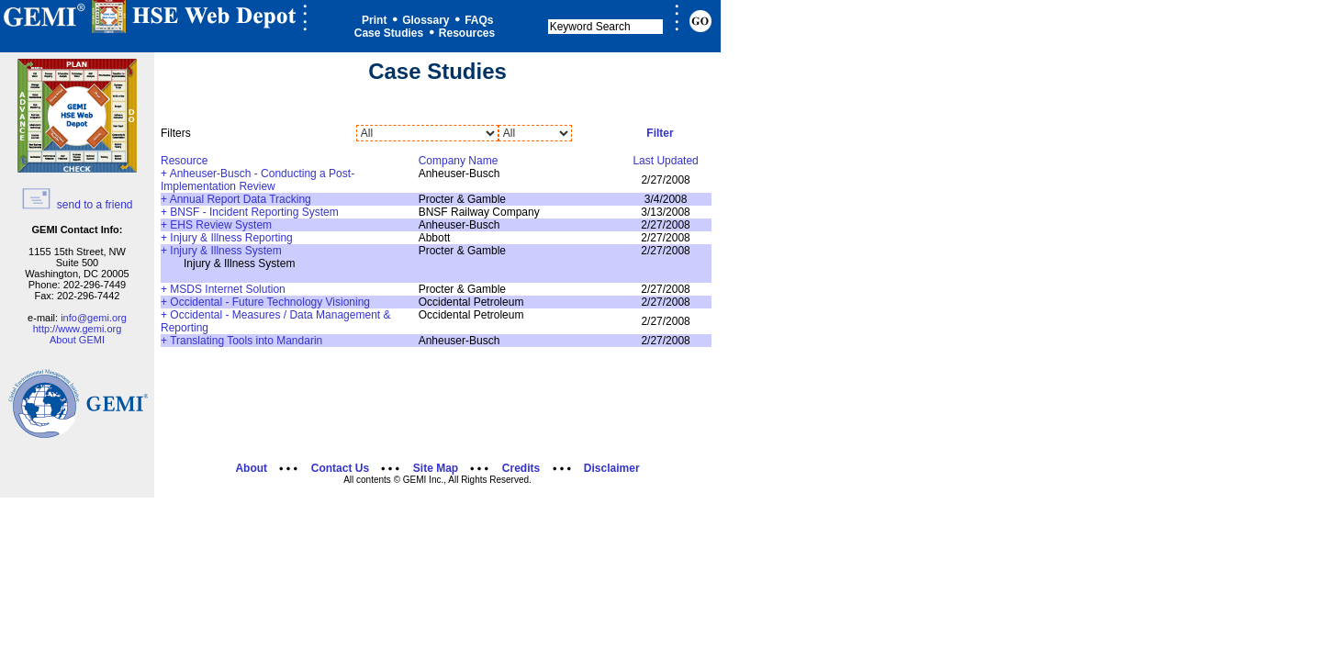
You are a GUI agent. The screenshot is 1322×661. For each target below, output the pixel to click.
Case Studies (388, 33)
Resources (467, 33)
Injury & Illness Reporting (231, 237)
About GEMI (77, 339)
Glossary (425, 20)
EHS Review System (221, 224)
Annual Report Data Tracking (240, 199)
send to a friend (76, 204)
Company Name (459, 160)
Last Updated (665, 160)
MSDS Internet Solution (227, 289)
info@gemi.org (94, 317)
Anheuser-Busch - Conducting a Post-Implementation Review (257, 180)
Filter (659, 133)
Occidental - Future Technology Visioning (270, 302)
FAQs (479, 20)
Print (374, 20)
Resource (184, 160)
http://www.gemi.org (77, 328)
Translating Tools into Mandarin (246, 340)
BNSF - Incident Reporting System (254, 212)
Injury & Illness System (225, 250)
